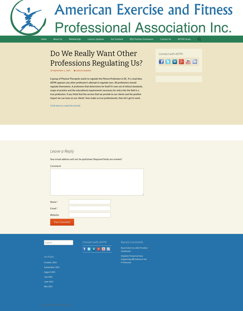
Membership (75, 39)
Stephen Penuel (128, 255)
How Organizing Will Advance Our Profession (134, 259)
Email (54, 208)
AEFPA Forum (184, 39)
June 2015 (48, 281)
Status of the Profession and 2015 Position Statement (110, 135)
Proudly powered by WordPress (56, 304)
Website (54, 214)
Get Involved (117, 39)
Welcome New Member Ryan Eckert (73, 130)
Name (54, 201)
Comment (55, 165)
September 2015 (52, 267)
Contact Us (165, 39)
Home (44, 39)
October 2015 (50, 262)
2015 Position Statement (141, 39)
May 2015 (48, 286)
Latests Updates (96, 39)
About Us (57, 39)
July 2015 (48, 276)
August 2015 (49, 272)
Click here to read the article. (65, 105)
